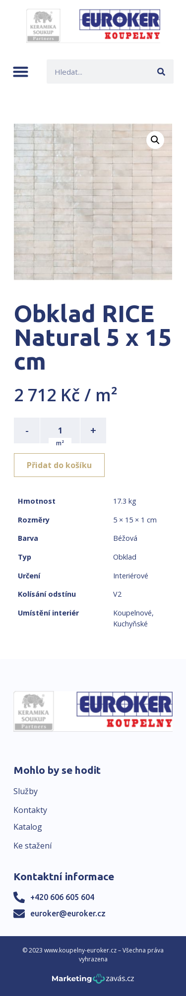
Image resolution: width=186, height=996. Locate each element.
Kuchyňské (130, 623)
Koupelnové (132, 612)
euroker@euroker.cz (68, 913)
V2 (117, 594)
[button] (20, 71)
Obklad (124, 557)
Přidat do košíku (59, 465)
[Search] (161, 71)
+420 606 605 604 (62, 897)
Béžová (125, 538)
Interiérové (130, 575)
